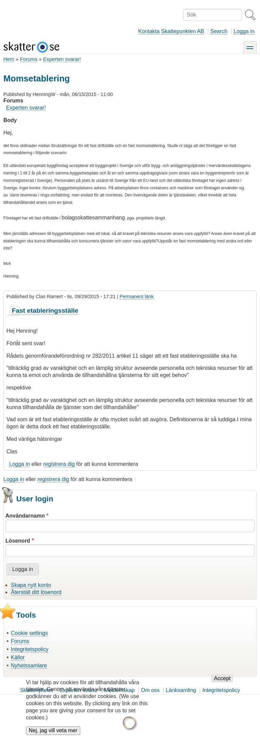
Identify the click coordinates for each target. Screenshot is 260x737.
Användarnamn (25, 516)
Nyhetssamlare (29, 665)
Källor (18, 657)
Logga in (244, 31)
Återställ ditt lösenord (36, 592)
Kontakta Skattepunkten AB (171, 31)
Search (219, 31)
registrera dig (59, 464)
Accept (222, 682)
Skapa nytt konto (31, 585)
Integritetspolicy (29, 649)
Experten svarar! (62, 59)
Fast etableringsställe (45, 310)
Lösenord (17, 541)
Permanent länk (137, 296)
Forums (28, 59)
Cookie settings (29, 633)
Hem (8, 59)
